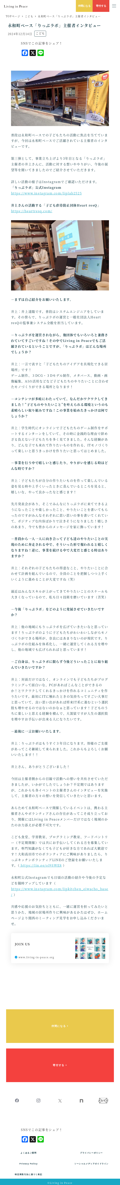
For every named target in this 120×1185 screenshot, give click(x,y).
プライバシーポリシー (91, 1152)
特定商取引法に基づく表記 (28, 1174)
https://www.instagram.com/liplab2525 (46, 193)
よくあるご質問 (28, 1152)
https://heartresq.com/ (31, 211)
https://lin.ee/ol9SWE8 (41, 865)
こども (40, 33)
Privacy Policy (29, 1163)
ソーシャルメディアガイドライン (91, 1163)
